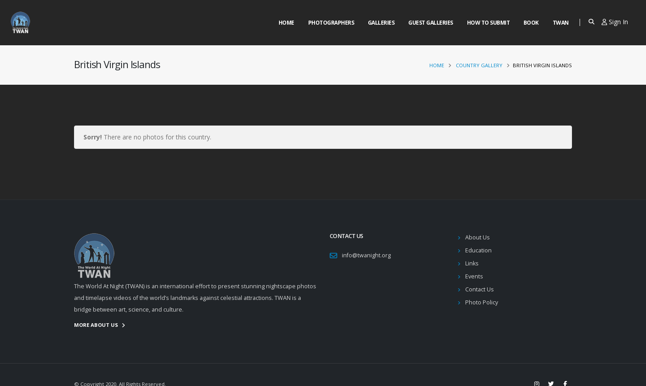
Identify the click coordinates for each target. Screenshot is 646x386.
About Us (477, 237)
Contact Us (479, 289)
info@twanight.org (366, 255)
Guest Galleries (430, 22)
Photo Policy (481, 302)
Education (478, 250)
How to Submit (488, 22)
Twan (561, 22)
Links (472, 263)
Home (286, 22)
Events (474, 276)
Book (531, 22)
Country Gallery (479, 65)
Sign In (615, 21)
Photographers (331, 22)
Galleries (381, 22)
